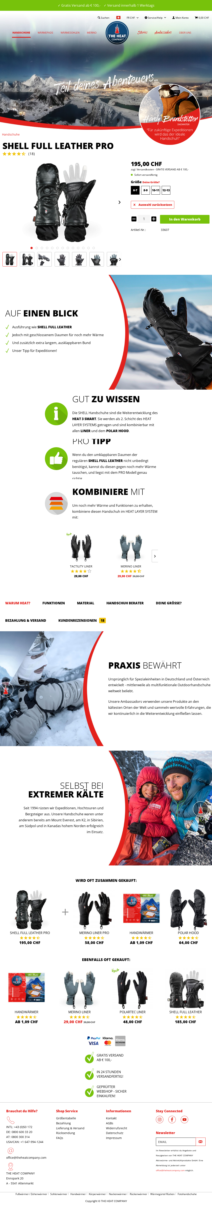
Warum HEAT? (17, 603)
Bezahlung (63, 1123)
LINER (85, 431)
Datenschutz (114, 1133)
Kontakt (111, 1118)
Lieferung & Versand (70, 1128)
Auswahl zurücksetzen (153, 204)
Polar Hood (188, 933)
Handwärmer (141, 933)
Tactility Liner (81, 566)
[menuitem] (180, 17)
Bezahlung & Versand (25, 620)
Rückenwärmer (138, 1194)
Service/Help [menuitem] (154, 17)
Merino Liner (131, 566)
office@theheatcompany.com (26, 1158)
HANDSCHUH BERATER (125, 603)
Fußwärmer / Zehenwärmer (31, 1194)
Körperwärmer (97, 1194)
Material (85, 603)
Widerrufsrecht (116, 1128)
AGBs (109, 1123)
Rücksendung (65, 1133)
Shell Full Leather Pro (30, 933)
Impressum (114, 1138)
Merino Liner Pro (94, 933)
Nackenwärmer (118, 1194)
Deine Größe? (151, 182)
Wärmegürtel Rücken (162, 1194)
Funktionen (53, 603)
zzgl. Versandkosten (142, 169)
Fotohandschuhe (187, 1194)
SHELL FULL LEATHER (105, 460)
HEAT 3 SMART (84, 419)
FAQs (59, 1138)
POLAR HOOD (117, 431)
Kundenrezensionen (82, 620)
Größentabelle (66, 1118)
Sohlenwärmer (58, 1194)
